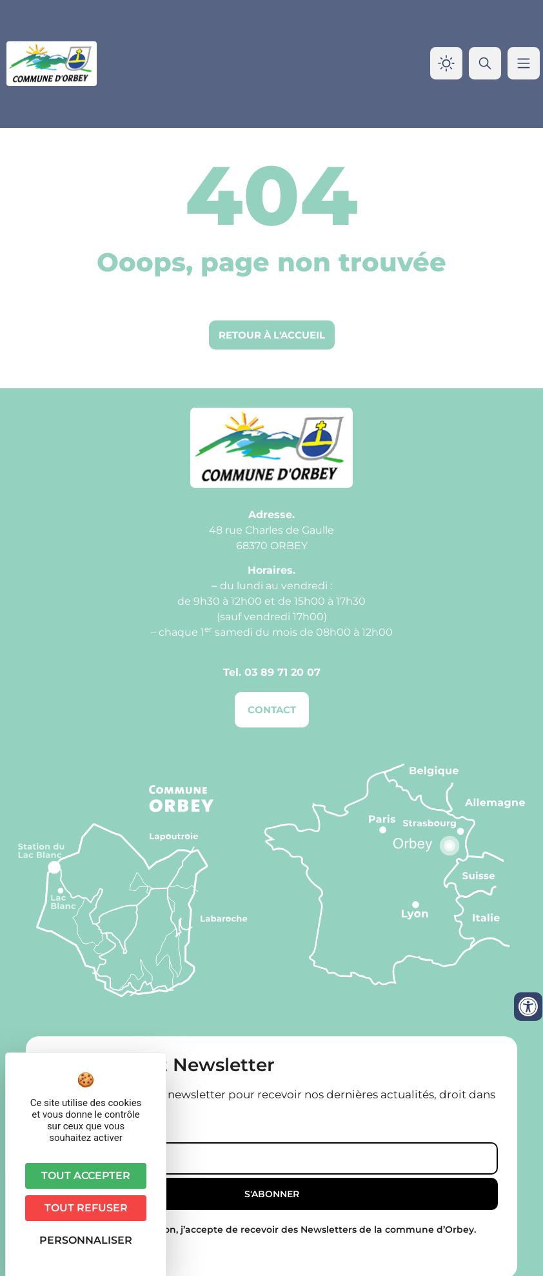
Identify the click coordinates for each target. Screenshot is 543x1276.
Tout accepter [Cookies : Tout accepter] (85, 1175)
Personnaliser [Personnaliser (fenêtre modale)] (85, 1240)
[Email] (271, 1158)
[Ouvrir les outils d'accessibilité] (528, 1006)
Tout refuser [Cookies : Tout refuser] (86, 1208)
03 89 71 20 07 (282, 672)
